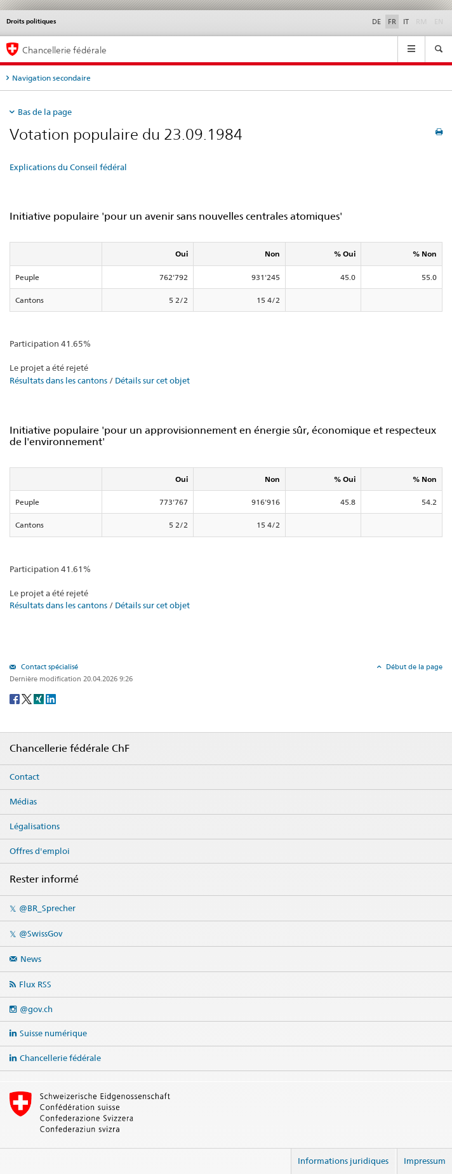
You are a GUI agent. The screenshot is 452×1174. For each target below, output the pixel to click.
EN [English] (438, 21)
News (30, 959)
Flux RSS (35, 984)
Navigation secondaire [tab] (51, 78)
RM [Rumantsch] (421, 21)
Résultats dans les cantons (58, 380)
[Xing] (40, 698)
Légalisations (35, 826)
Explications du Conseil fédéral (68, 167)
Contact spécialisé (48, 666)
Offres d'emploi (40, 851)
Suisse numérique (53, 1033)
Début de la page (413, 666)
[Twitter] (28, 698)
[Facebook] (16, 698)
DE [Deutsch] (376, 21)
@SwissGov (40, 933)
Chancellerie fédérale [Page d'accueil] (64, 49)
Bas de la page (45, 112)
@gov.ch (36, 1009)
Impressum (425, 1161)
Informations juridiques (343, 1161)
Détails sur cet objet (152, 380)
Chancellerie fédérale (60, 1058)
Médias (23, 801)
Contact (24, 776)
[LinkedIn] (51, 698)
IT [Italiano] (406, 21)
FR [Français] (392, 21)
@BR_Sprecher (47, 908)
